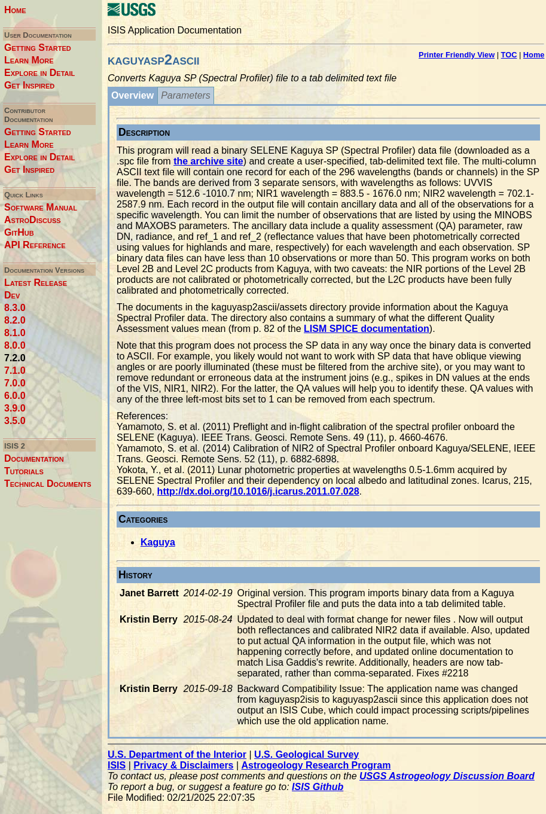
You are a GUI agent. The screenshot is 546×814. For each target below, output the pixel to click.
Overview (132, 95)
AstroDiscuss (32, 220)
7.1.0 (15, 370)
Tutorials (24, 471)
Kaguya (158, 542)
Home (15, 10)
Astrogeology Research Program (316, 765)
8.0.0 (15, 345)
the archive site (208, 161)
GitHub (19, 232)
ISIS (117, 765)
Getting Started (37, 47)
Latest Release (35, 283)
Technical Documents (47, 483)
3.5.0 (15, 421)
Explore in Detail (39, 73)
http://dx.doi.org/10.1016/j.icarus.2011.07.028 (258, 491)
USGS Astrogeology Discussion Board (447, 776)
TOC (509, 54)
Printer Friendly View (457, 54)
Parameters (186, 95)
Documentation (34, 458)
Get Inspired (29, 85)
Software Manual (40, 207)
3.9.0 (15, 408)
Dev (12, 295)
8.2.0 (15, 320)
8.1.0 (15, 333)
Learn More (29, 60)
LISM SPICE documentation (366, 329)
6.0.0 (15, 396)
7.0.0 (15, 383)
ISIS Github (317, 787)
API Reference (35, 245)
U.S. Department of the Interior (177, 754)
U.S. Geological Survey (306, 754)
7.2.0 (15, 358)
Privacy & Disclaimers (183, 765)
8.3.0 (15, 308)
